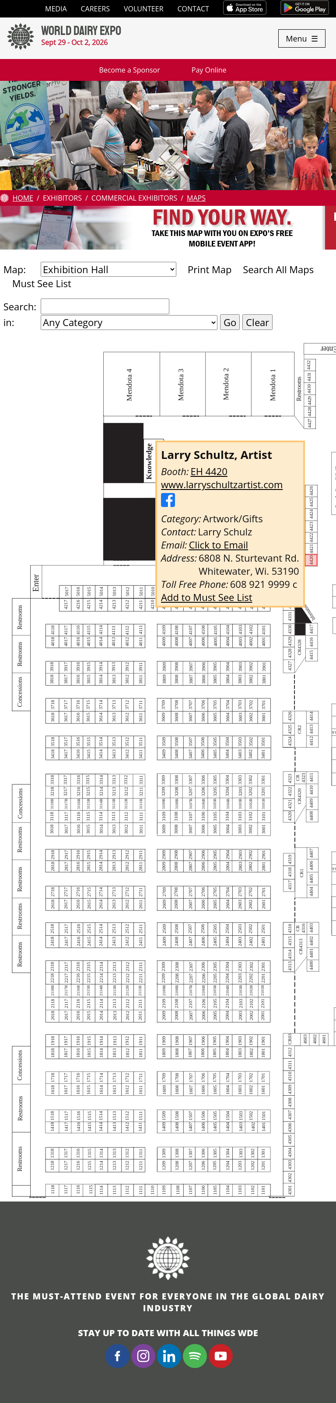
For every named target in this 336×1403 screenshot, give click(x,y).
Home (22, 198)
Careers (95, 9)
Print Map (209, 269)
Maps (196, 198)
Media (55, 9)
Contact (193, 9)
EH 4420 (208, 471)
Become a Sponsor (129, 70)
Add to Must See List (206, 597)
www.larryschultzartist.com (222, 484)
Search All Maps (278, 269)
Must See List (41, 283)
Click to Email (218, 544)
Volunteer (144, 9)
